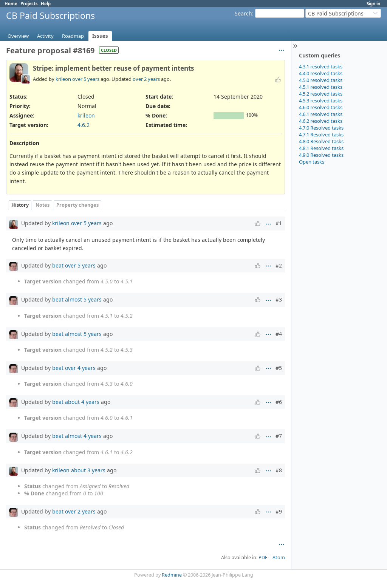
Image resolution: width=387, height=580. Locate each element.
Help (46, 3)
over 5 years (85, 79)
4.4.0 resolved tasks (320, 73)
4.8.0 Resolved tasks (321, 141)
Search (243, 13)
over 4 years (80, 367)
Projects (29, 3)
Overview (18, 35)
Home (11, 3)
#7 (279, 435)
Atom (278, 557)
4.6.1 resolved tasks (320, 114)
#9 (279, 511)
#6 (279, 401)
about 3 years (88, 470)
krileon (63, 79)
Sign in (373, 3)
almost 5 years (83, 299)
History (20, 205)
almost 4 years (83, 435)
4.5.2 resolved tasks (320, 93)
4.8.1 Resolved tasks (321, 148)
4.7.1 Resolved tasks (321, 134)
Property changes (77, 205)
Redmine (172, 575)
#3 (279, 299)
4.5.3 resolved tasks (320, 100)
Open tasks (311, 161)
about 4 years (82, 401)
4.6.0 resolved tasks (320, 107)
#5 (279, 367)
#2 (279, 265)
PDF (263, 557)
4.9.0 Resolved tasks (321, 155)
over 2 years (146, 79)
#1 (279, 223)
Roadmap (73, 35)
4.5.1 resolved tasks (320, 87)
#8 (279, 470)
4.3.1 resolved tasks (320, 66)
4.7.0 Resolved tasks (321, 127)
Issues (100, 35)
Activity (45, 35)
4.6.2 (83, 124)
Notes (43, 205)
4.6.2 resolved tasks (320, 121)
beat (57, 265)
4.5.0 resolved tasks (320, 80)
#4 (279, 333)
